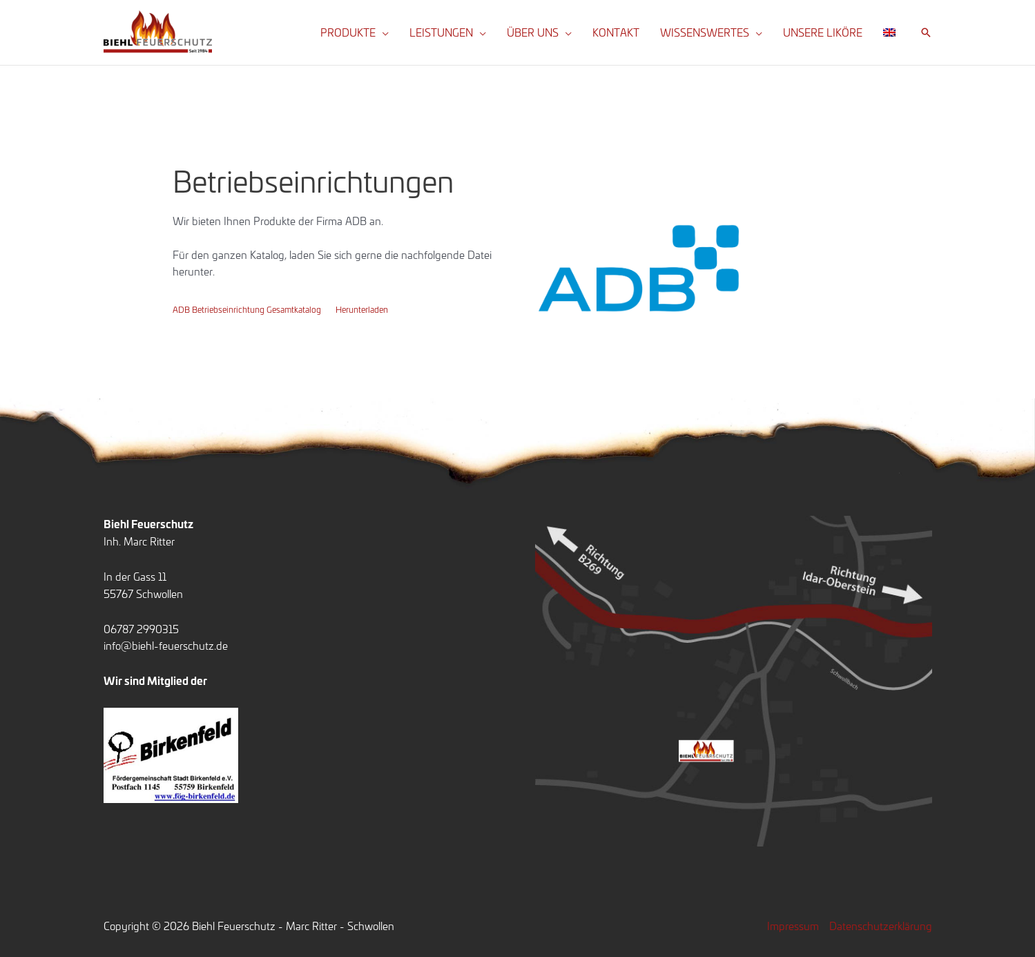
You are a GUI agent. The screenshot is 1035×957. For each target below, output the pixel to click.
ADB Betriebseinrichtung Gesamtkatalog (247, 309)
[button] (382, 32)
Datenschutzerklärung (880, 926)
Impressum (793, 926)
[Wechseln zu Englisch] (889, 32)
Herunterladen (362, 309)
